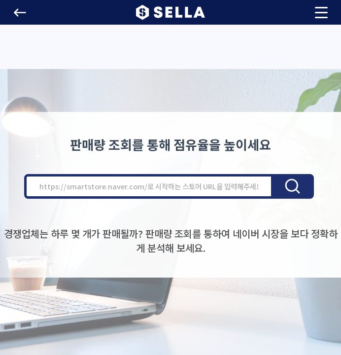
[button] (19, 12)
